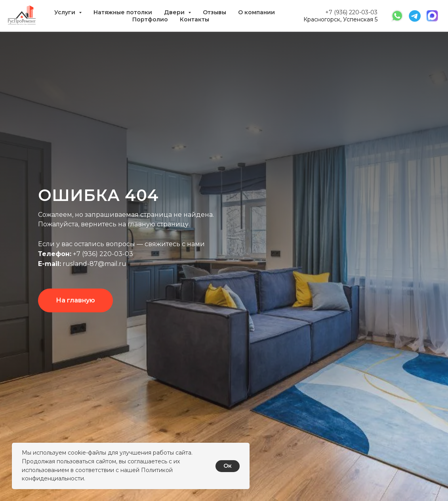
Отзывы (214, 12)
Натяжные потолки (122, 12)
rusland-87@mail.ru (93, 264)
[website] (397, 16)
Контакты (194, 19)
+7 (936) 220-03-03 (351, 12)
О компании (256, 12)
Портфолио (150, 19)
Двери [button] (175, 12)
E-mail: (49, 264)
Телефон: (54, 254)
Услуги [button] (65, 12)
